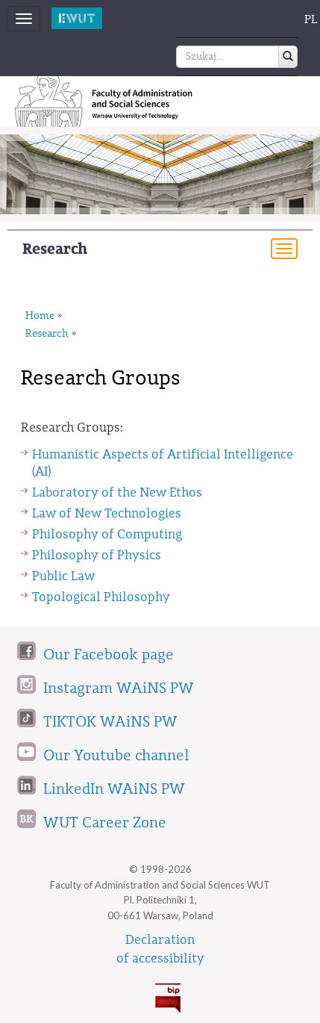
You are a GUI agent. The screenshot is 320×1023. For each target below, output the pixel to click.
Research (54, 249)
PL (311, 19)
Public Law (63, 576)
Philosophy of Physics (96, 555)
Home (39, 316)
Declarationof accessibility (160, 949)
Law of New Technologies (106, 513)
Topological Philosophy (101, 597)
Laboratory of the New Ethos (117, 492)
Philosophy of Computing (107, 534)
